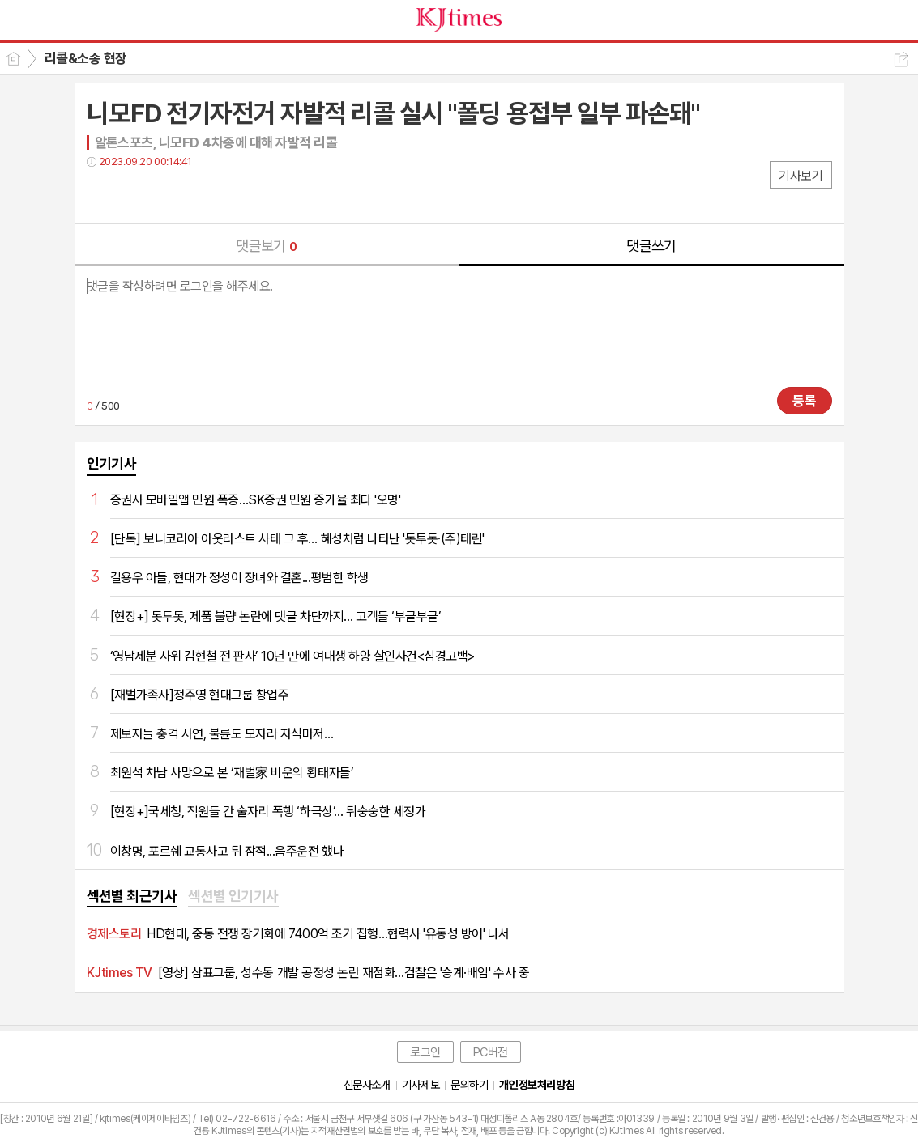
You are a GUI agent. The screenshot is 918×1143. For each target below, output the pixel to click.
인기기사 (112, 463)
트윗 (133, 195)
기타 (198, 195)
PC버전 (490, 1052)
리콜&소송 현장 (86, 58)
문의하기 (469, 1084)
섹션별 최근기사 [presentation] (132, 895)
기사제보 (420, 1084)
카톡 (166, 195)
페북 (101, 195)
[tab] (132, 896)
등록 (804, 401)
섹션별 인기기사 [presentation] (233, 895)
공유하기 (901, 59)
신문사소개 (367, 1084)
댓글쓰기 (651, 245)
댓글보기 (266, 245)
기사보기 (800, 176)
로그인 (425, 1052)
